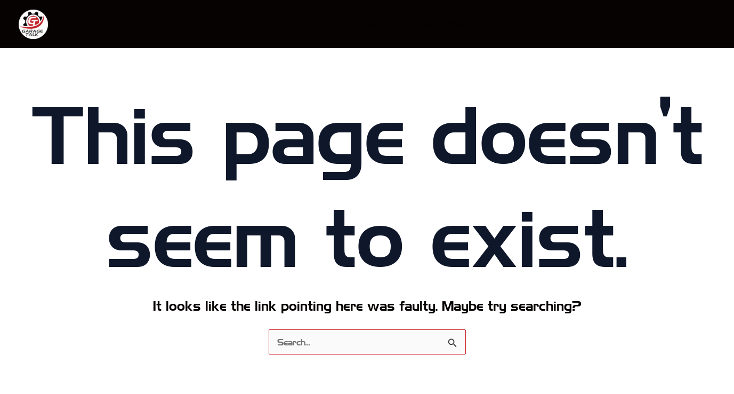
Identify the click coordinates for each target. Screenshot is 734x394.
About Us (265, 24)
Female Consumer (345, 24)
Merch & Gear (194, 24)
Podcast (125, 24)
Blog (78, 24)
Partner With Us (443, 24)
